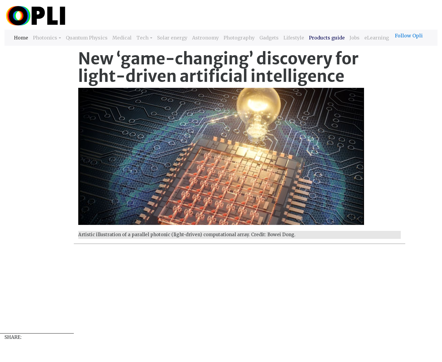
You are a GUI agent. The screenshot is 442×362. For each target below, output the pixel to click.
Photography (239, 38)
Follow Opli (409, 36)
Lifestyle (293, 38)
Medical (122, 38)
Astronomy (205, 38)
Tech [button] (142, 38)
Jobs (355, 38)
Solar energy (172, 38)
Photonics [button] (45, 38)
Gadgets (269, 38)
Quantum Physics (87, 38)
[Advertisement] (182, 291)
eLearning (376, 38)
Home (21, 37)
